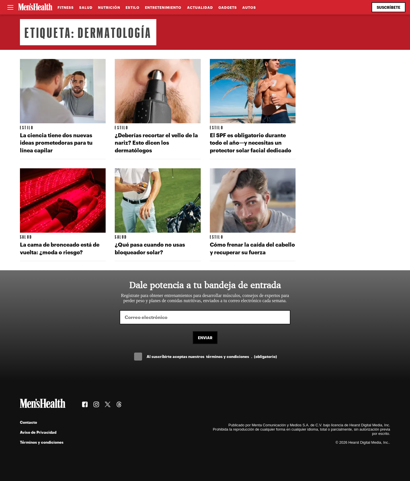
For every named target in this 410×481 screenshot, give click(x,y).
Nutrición (109, 7)
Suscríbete (388, 7)
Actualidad (200, 7)
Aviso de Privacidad (38, 432)
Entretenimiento (163, 7)
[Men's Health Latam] (35, 7)
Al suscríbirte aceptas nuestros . (212, 356)
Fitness (66, 7)
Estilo (133, 7)
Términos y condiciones (41, 442)
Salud (86, 7)
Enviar (205, 337)
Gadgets (227, 7)
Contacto (28, 422)
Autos (249, 7)
